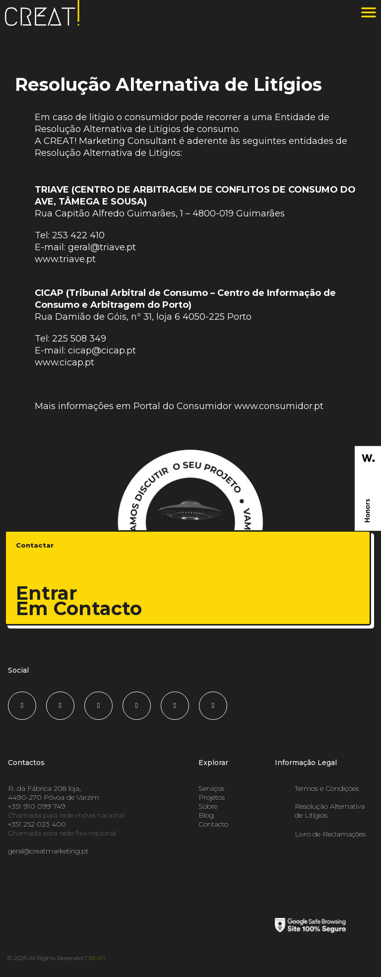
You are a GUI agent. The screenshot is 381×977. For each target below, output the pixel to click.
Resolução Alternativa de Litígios (330, 811)
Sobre (207, 806)
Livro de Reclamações (330, 834)
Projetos (211, 797)
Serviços (211, 788)
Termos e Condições (327, 788)
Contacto (213, 824)
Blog (206, 815)
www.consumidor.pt (278, 406)
